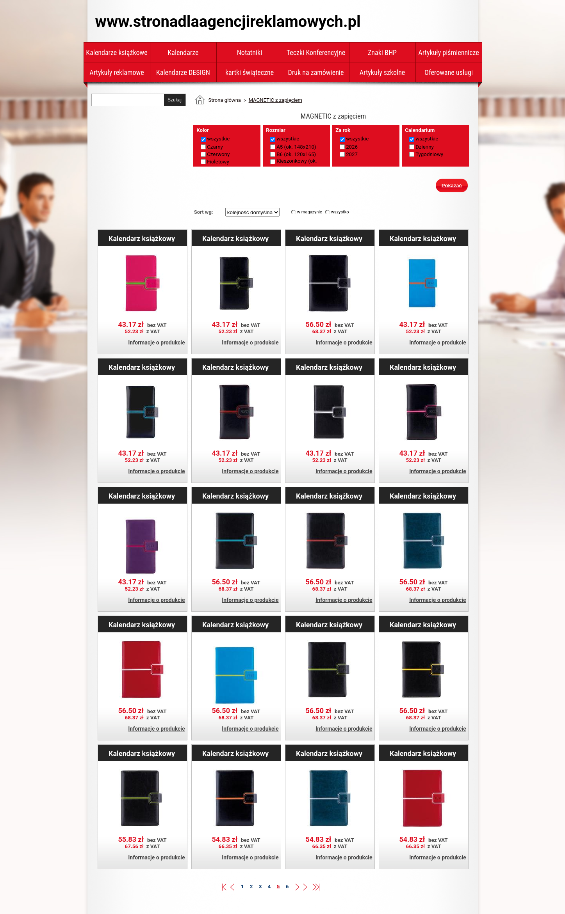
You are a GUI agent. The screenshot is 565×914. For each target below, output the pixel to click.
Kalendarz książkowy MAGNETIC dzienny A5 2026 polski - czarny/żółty (423, 624)
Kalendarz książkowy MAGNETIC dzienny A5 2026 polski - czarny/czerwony (329, 496)
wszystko (340, 212)
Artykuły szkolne (382, 72)
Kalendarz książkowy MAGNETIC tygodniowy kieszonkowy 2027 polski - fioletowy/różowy (142, 496)
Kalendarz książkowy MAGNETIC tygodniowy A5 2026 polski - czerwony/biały (423, 753)
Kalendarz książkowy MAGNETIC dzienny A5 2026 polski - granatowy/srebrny (423, 496)
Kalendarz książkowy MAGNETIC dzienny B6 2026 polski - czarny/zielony (141, 753)
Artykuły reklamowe (116, 72)
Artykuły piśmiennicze (448, 52)
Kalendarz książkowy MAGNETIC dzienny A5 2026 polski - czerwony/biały (141, 624)
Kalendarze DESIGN (183, 72)
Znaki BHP (382, 52)
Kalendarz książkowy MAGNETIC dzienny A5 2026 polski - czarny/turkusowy (235, 496)
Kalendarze (183, 52)
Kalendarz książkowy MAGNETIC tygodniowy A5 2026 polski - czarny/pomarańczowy (236, 753)
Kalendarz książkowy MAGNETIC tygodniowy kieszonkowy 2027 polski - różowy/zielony (142, 238)
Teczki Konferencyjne (316, 52)
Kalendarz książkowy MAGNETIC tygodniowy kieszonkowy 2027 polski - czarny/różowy (423, 367)
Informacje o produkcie (156, 342)
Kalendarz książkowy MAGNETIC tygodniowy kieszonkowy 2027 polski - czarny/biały (329, 367)
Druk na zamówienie (316, 72)
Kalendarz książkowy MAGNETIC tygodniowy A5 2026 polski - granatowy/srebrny (329, 753)
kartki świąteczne (249, 72)
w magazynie (309, 212)
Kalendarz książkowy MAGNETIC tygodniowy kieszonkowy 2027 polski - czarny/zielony (235, 238)
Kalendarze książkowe (116, 52)
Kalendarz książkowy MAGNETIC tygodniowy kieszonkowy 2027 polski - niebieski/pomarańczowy (423, 238)
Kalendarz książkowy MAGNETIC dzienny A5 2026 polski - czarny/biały (329, 238)
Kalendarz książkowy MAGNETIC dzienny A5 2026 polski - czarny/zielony (329, 624)
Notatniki (249, 52)
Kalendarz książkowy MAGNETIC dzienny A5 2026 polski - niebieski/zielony (235, 624)
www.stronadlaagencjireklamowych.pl (228, 21)
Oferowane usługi (448, 72)
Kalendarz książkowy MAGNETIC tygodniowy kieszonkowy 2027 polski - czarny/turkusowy (142, 367)
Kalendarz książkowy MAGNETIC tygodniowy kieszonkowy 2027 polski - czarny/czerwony (235, 367)
